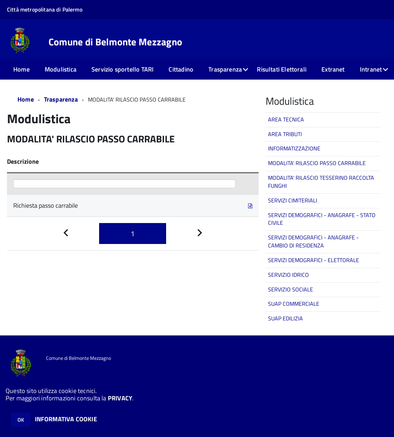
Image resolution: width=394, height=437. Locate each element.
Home (21, 69)
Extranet (332, 69)
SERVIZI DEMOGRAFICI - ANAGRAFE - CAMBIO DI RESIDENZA (313, 241)
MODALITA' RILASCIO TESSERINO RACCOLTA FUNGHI (321, 181)
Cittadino (181, 69)
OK (20, 420)
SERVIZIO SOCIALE (290, 289)
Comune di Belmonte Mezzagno (116, 42)
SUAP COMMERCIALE (293, 303)
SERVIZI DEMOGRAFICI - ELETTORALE (313, 260)
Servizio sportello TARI (122, 69)
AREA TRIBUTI (285, 134)
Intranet (371, 69)
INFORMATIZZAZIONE (294, 148)
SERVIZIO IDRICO (288, 275)
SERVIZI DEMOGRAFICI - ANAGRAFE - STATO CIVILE (322, 219)
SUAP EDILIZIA (285, 318)
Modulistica (60, 69)
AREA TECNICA (286, 119)
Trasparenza (225, 69)
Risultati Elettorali (281, 69)
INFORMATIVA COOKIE (66, 419)
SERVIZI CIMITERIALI (292, 200)
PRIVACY (120, 398)
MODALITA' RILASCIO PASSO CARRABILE (317, 163)
